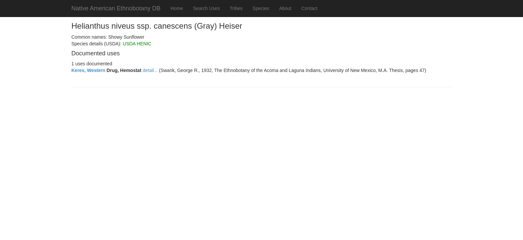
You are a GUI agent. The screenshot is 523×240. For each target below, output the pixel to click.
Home (176, 8)
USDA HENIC (137, 43)
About (285, 8)
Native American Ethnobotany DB (115, 8)
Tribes (236, 8)
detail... (150, 70)
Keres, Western (88, 70)
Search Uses (206, 8)
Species (260, 8)
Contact (309, 8)
